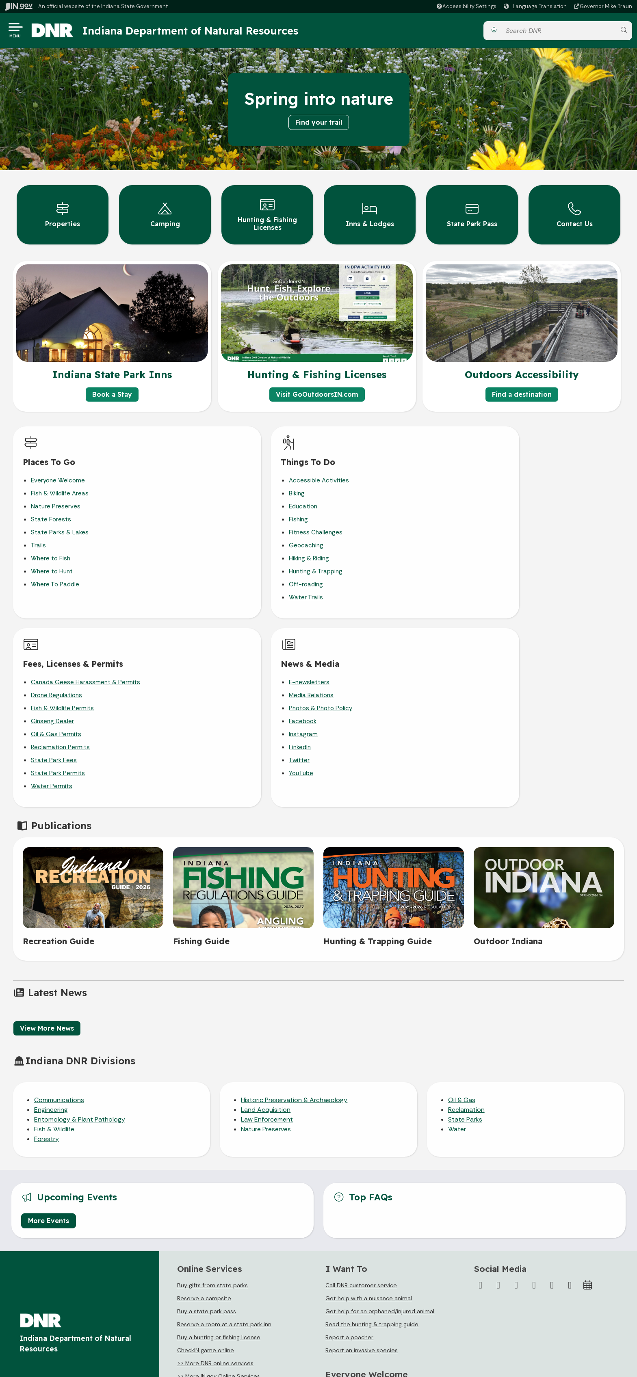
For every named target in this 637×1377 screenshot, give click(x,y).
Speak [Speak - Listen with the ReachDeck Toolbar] (502, 1291)
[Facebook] (480, 1088)
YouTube (508, 563)
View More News (47, 831)
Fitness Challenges (213, 524)
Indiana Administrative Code (361, 1320)
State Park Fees (364, 550)
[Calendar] (587, 1088)
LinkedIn (507, 537)
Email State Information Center (60, 1275)
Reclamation (466, 912)
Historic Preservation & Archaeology (294, 903)
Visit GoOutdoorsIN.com (317, 386)
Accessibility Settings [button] (505, 1271)
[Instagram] (516, 1088)
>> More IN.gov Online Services (218, 1179)
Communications (59, 903)
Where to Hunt (52, 563)
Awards (333, 1335)
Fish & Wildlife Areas (60, 485)
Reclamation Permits (370, 537)
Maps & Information (349, 1260)
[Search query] (558, 32)
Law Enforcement (267, 922)
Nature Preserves (55, 498)
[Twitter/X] (498, 1088)
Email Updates (342, 1290)
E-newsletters (516, 472)
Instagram (510, 524)
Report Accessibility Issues (512, 1310)
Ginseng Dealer (362, 511)
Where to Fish (50, 550)
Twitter (506, 550)
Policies (181, 1290)
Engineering (51, 912)
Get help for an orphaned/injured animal (379, 1114)
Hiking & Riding (206, 550)
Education (200, 498)
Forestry (46, 942)
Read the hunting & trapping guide (371, 1127)
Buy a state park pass (206, 1114)
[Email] (569, 1088)
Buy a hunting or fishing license (218, 1140)
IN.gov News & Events (352, 1275)
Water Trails (203, 589)
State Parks (465, 922)
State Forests (51, 511)
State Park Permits (368, 563)
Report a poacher (349, 1140)
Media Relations (518, 485)
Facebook (510, 511)
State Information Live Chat (55, 1260)
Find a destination (522, 386)
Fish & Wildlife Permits (372, 498)
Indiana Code (341, 1305)
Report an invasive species (361, 1153)
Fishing (195, 511)
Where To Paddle (55, 576)
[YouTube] (534, 1088)
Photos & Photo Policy (528, 498)
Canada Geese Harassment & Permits (396, 472)
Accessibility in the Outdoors (364, 1207)
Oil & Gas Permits (366, 524)
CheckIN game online (205, 1153)
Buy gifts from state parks (212, 1088)
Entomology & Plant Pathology (79, 922)
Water (457, 932)
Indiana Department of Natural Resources (197, 32)
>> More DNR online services (215, 1166)
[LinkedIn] (552, 1088)
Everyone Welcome (58, 472)
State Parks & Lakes (60, 524)
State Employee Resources (208, 1335)
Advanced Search (195, 1275)
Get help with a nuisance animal (368, 1101)
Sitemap (182, 1305)
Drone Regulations (366, 485)
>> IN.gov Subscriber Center (215, 1192)
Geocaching (203, 537)
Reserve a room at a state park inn (224, 1127)
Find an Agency (38, 1305)
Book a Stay (112, 386)
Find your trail (318, 125)
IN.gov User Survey (196, 1260)
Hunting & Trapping (213, 563)
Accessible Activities (216, 472)
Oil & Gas (461, 903)
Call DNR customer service (361, 1088)
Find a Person (36, 1290)
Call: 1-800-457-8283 (46, 1320)
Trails (38, 537)
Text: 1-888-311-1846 (47, 1335)
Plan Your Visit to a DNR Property (369, 1194)
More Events (48, 1023)
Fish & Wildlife (54, 932)
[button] (466, 6)
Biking (194, 485)
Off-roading (203, 576)
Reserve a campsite (204, 1101)
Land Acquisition (265, 912)
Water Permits (362, 576)
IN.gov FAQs (186, 1320)
